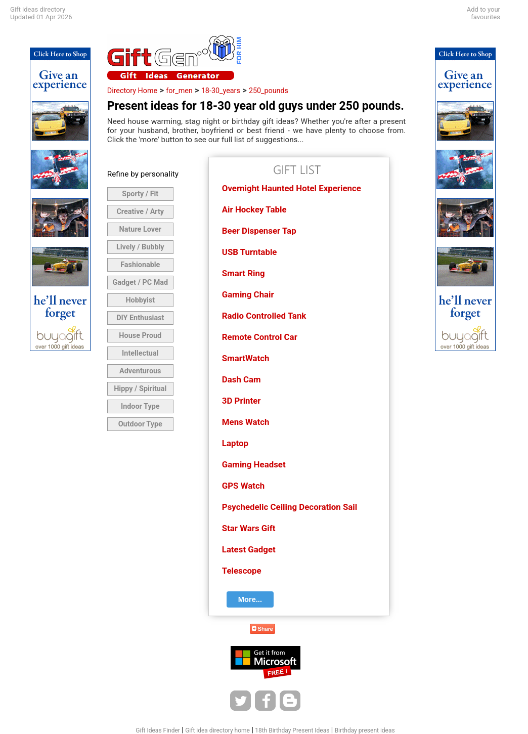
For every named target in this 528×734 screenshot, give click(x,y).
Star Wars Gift (249, 528)
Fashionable (140, 265)
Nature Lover (140, 229)
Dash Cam (241, 379)
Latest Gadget (249, 549)
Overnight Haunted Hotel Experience (291, 188)
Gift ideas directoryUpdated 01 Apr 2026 (41, 13)
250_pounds (268, 91)
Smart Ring (243, 273)
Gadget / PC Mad (140, 282)
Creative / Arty (140, 211)
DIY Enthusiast (140, 318)
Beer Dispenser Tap (259, 231)
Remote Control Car (259, 337)
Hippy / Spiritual (140, 388)
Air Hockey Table (254, 209)
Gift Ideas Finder (158, 730)
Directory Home (132, 91)
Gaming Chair (248, 294)
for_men (179, 91)
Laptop (235, 443)
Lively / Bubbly (140, 247)
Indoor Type (140, 406)
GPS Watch (243, 486)
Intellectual (140, 353)
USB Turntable (249, 252)
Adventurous (140, 371)
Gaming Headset (254, 464)
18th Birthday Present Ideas (292, 730)
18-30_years (220, 91)
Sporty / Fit (140, 194)
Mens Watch (246, 422)
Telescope (241, 571)
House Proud (140, 335)
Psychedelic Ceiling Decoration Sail (289, 507)
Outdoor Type (140, 424)
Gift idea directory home (217, 730)
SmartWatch (246, 358)
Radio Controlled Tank (264, 316)
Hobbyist (140, 300)
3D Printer (241, 401)
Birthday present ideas (365, 730)
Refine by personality (143, 174)
